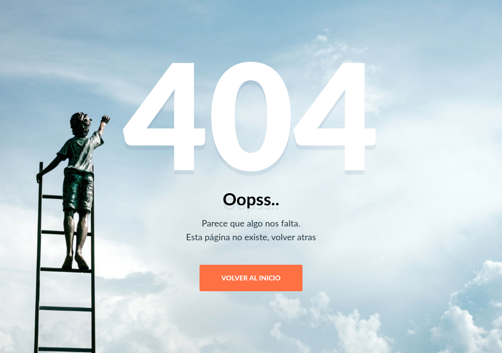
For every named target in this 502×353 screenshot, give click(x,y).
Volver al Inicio (251, 278)
